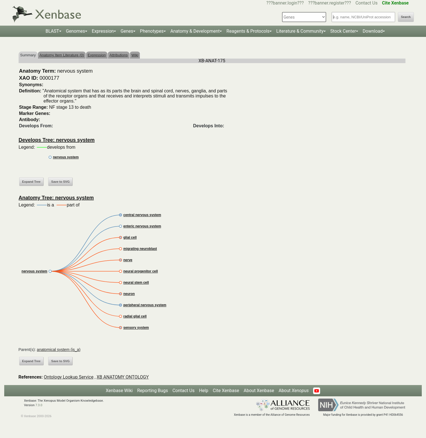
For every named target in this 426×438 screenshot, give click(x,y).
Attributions (119, 55)
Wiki (135, 55)
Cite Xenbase (226, 390)
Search (406, 17)
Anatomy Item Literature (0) (61, 55)
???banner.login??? (285, 3)
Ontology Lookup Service (68, 377)
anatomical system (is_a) (59, 349)
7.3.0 (39, 405)
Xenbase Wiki (119, 390)
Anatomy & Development (195, 31)
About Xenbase (259, 390)
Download (373, 31)
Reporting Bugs (152, 390)
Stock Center (343, 31)
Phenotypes (152, 31)
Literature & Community (300, 31)
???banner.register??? (329, 3)
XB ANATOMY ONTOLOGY (123, 377)
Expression (103, 31)
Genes (127, 31)
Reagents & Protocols (247, 31)
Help (203, 390)
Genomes (75, 31)
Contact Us (366, 3)
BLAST (52, 31)
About (293, 390)
